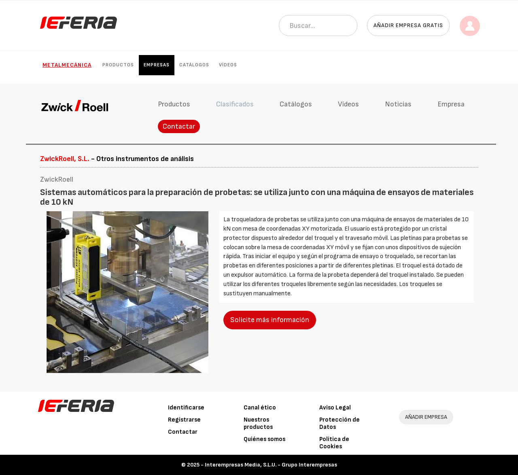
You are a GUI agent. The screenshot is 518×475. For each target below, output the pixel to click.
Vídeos (228, 65)
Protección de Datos (339, 423)
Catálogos (194, 65)
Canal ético (260, 407)
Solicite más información (269, 320)
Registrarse (184, 420)
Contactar (179, 126)
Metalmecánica (66, 64)
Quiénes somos (264, 439)
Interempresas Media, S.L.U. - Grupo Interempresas (271, 464)
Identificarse (186, 407)
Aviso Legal (335, 407)
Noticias (398, 104)
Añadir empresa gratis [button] (408, 25)
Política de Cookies (334, 442)
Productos (118, 65)
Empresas (157, 65)
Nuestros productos (258, 423)
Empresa (451, 104)
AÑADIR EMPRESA (426, 417)
